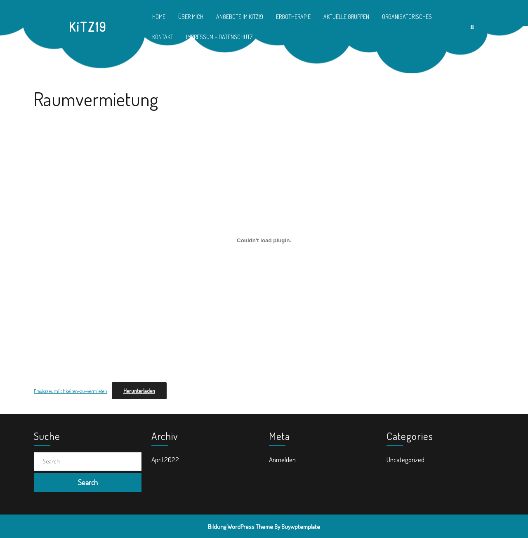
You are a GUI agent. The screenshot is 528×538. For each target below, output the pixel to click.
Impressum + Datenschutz (219, 36)
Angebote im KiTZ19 (239, 16)
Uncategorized (405, 459)
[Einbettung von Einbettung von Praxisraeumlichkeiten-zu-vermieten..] (264, 240)
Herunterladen (139, 390)
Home (158, 16)
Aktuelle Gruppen (346, 16)
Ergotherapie (293, 16)
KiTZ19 (88, 27)
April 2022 (165, 459)
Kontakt (162, 36)
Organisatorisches (407, 16)
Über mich (190, 16)
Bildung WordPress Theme (240, 527)
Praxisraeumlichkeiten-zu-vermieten (70, 391)
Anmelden (282, 459)
